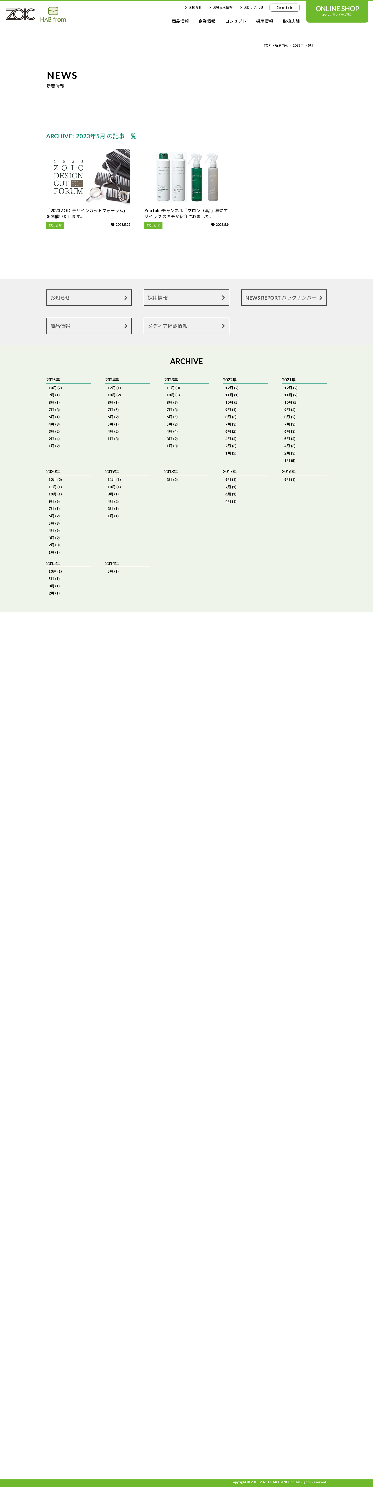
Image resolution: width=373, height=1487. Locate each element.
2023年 (298, 45)
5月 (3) (54, 523)
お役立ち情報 (220, 7)
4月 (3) (54, 424)
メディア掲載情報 (187, 325)
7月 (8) (54, 409)
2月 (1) (54, 593)
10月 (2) (114, 395)
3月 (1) (113, 508)
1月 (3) (113, 438)
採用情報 (264, 21)
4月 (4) (172, 431)
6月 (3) (289, 431)
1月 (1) (54, 552)
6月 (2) (113, 416)
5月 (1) (113, 424)
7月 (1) (54, 508)
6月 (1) (54, 416)
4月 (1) (230, 501)
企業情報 (207, 21)
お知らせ (192, 7)
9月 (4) (289, 409)
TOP (267, 45)
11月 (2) (291, 395)
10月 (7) (55, 387)
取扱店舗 (291, 21)
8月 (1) (54, 402)
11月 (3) (173, 387)
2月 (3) (230, 445)
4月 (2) (113, 431)
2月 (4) (54, 438)
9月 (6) (54, 501)
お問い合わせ (251, 7)
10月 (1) (55, 494)
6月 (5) (172, 416)
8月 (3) (172, 402)
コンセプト (235, 21)
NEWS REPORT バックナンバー (284, 297)
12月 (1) (114, 387)
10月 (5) (173, 395)
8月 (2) (289, 416)
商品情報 (180, 21)
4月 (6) (54, 530)
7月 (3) (172, 409)
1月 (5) (230, 453)
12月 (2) (232, 387)
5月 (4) (289, 438)
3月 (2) (54, 431)
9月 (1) (54, 395)
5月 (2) (172, 424)
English (285, 7)
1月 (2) (54, 445)
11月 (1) (232, 395)
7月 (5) (113, 409)
